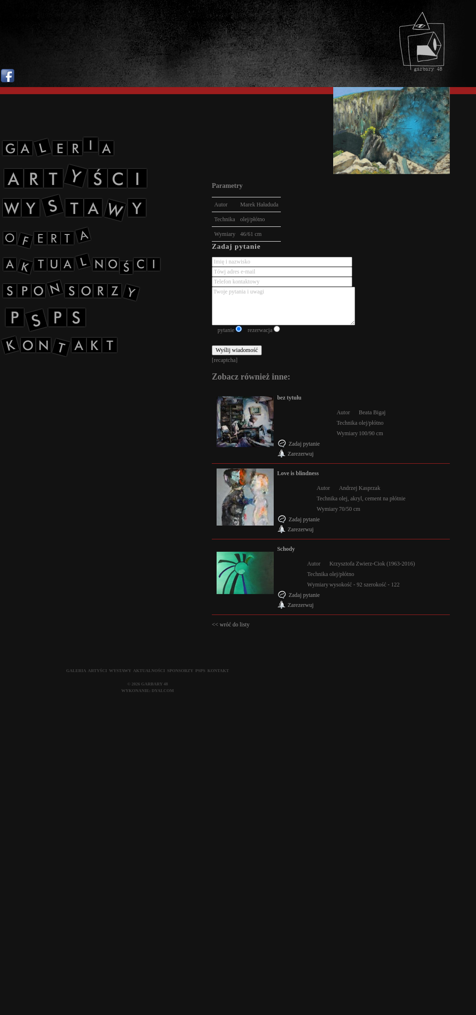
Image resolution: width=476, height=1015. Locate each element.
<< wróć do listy (230, 624)
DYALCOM (163, 690)
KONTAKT (218, 670)
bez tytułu (289, 397)
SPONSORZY (180, 670)
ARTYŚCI (97, 670)
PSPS (200, 670)
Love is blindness (297, 473)
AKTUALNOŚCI (149, 670)
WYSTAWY (120, 670)
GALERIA (76, 670)
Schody (286, 549)
